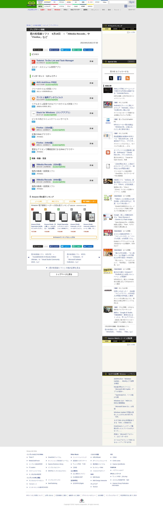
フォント (116, 10)
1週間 (123, 29)
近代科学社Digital (78, 483)
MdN (92, 474)
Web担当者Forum (34, 460)
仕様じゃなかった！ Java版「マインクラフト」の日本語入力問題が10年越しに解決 (124, 293)
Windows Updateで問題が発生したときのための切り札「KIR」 (124, 414)
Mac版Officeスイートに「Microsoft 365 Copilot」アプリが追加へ (124, 389)
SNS (103, 10)
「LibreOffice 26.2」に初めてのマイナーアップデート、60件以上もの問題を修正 (124, 166)
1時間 (106, 29)
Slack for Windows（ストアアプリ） (53, 112)
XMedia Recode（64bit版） (49, 180)
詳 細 (91, 61)
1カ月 (132, 29)
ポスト (39, 50)
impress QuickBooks (119, 464)
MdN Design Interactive (100, 480)
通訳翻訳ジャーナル (99, 464)
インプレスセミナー (54, 467)
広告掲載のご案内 (61, 495)
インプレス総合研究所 (35, 464)
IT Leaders (32, 467)
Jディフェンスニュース (100, 460)
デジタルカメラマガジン (36, 480)
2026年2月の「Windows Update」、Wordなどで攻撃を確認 (124, 381)
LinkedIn (89, 50)
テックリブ (94, 484)
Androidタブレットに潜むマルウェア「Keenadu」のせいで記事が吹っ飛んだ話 (124, 108)
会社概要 (100, 495)
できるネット (33, 484)
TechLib (95, 487)
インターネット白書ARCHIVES (38, 487)
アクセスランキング (115, 26)
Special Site (112, 62)
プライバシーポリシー (89, 495)
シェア (56, 50)
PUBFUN (113, 467)
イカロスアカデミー (99, 471)
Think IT (31, 457)
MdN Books (96, 477)
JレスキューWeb (98, 467)
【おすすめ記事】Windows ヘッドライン (121, 374)
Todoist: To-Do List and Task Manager (55, 60)
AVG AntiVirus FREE (46, 82)
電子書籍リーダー (89, 201)
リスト (46, 50)
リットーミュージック (80, 457)
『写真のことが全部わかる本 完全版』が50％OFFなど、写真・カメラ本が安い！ (124, 201)
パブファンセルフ (118, 470)
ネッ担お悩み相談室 (35, 474)
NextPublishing (52, 483)
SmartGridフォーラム (54, 457)
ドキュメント (95, 10)
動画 (109, 10)
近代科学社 (74, 480)
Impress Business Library (55, 464)
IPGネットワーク (115, 474)
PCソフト (55, 201)
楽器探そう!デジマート (80, 460)
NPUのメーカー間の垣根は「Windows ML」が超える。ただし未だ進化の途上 (124, 127)
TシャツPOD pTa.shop (120, 476)
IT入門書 (72, 201)
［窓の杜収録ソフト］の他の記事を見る (64, 268)
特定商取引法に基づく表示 (128, 495)
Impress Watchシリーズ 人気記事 (120, 338)
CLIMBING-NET (78, 477)
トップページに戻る (64, 274)
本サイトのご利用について (34, 495)
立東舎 (75, 467)
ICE (111, 454)
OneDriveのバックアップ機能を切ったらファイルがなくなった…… (124, 428)
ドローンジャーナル (35, 471)
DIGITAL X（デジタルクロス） (57, 471)
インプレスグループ (112, 495)
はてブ (67, 50)
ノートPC (38, 201)
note (78, 50)
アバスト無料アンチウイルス (49, 97)
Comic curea (116, 460)
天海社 (115, 457)
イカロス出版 (95, 454)
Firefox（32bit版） (45, 127)
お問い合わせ (49, 495)
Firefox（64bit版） (45, 143)
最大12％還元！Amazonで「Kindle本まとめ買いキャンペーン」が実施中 (124, 274)
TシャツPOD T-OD (79, 464)
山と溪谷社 (74, 471)
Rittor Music (75, 454)
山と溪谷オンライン (79, 474)
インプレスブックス (54, 480)
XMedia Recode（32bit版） (49, 164)
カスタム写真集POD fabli (121, 480)
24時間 (115, 29)
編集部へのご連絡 (74, 495)
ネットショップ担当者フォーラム (58, 460)
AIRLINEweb (97, 457)
